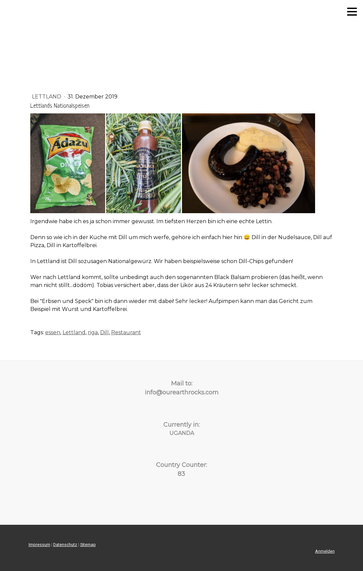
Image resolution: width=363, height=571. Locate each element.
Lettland (47, 96)
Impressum (39, 544)
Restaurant (126, 332)
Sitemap (88, 544)
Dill (104, 332)
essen (52, 332)
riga (93, 332)
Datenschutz (65, 544)
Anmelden (325, 551)
